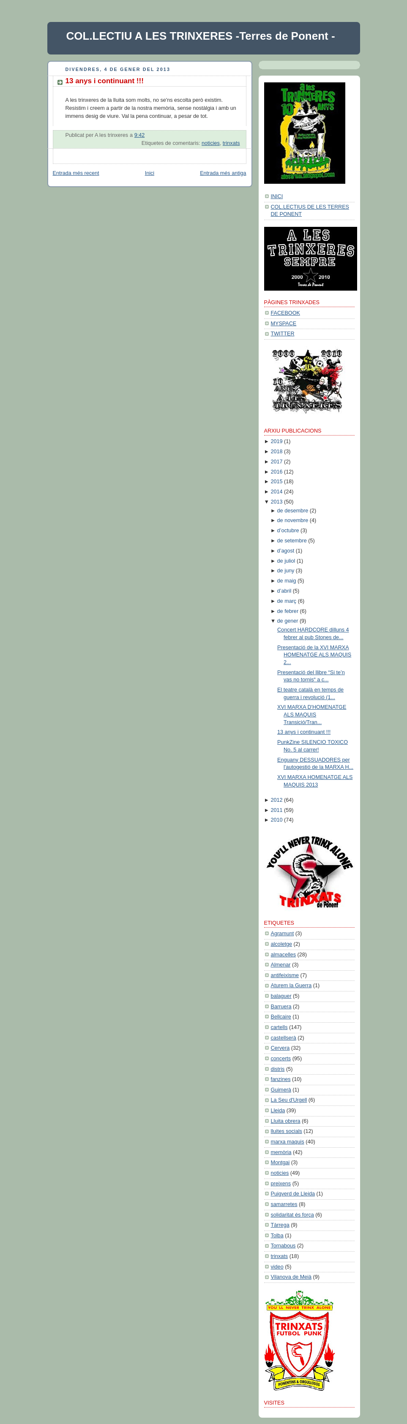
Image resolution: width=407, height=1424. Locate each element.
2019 (276, 441)
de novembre (293, 520)
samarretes (284, 1204)
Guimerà (281, 1090)
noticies (211, 143)
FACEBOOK (285, 313)
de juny (286, 571)
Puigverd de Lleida (293, 1194)
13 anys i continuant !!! (105, 81)
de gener (287, 621)
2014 (276, 492)
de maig (286, 581)
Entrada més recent (76, 173)
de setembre (292, 541)
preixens (281, 1184)
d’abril (284, 591)
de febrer (287, 611)
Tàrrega (280, 1225)
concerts (281, 1059)
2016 (276, 472)
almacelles (283, 955)
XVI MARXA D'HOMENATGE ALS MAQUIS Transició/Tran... (311, 714)
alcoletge (281, 944)
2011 (276, 810)
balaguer (281, 996)
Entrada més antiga (223, 173)
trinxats (231, 143)
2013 (276, 502)
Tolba (277, 1236)
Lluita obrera (285, 1121)
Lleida (278, 1111)
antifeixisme (285, 975)
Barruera (281, 1007)
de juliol (286, 561)
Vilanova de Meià (291, 1277)
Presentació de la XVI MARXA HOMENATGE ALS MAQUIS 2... (314, 655)
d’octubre (288, 531)
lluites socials (286, 1131)
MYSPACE (284, 324)
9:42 (139, 135)
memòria (281, 1152)
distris (278, 1069)
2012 (276, 800)
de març (287, 601)
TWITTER (283, 334)
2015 (276, 482)
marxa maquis (287, 1142)
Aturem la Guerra (291, 985)
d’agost (286, 551)
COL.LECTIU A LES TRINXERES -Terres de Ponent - (200, 36)
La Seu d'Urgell (289, 1100)
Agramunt (282, 934)
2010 (276, 820)
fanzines (281, 1079)
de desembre (293, 511)
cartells (279, 1027)
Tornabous (283, 1246)
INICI (277, 196)
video (277, 1267)
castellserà (283, 1038)
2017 (276, 462)
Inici (149, 173)
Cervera (280, 1048)
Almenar (281, 965)
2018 (276, 452)
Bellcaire (281, 1017)
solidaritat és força (292, 1215)
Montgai (280, 1162)
